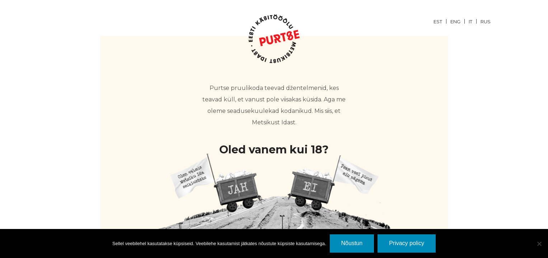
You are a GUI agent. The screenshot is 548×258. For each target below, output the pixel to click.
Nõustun (352, 243)
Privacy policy (406, 243)
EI (333, 183)
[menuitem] (442, 21)
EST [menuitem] (438, 21)
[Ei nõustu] (539, 243)
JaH (216, 183)
